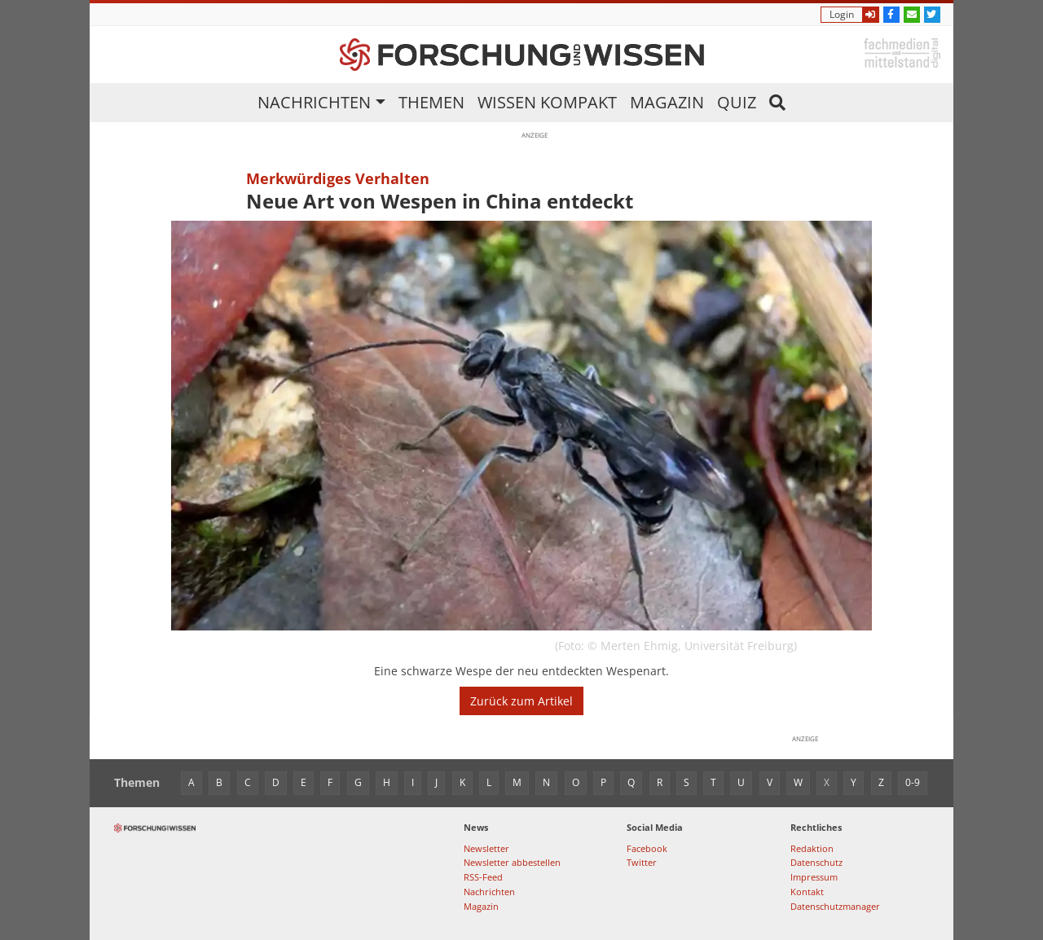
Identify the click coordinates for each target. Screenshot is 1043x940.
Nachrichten (314, 102)
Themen (431, 102)
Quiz (736, 102)
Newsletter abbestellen (512, 862)
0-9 (912, 782)
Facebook (647, 848)
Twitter (642, 862)
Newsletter (486, 848)
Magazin (667, 102)
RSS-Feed (483, 877)
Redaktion (812, 848)
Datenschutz (816, 862)
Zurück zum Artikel (521, 701)
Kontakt (807, 891)
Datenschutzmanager (835, 906)
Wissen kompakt (547, 102)
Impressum (814, 877)
